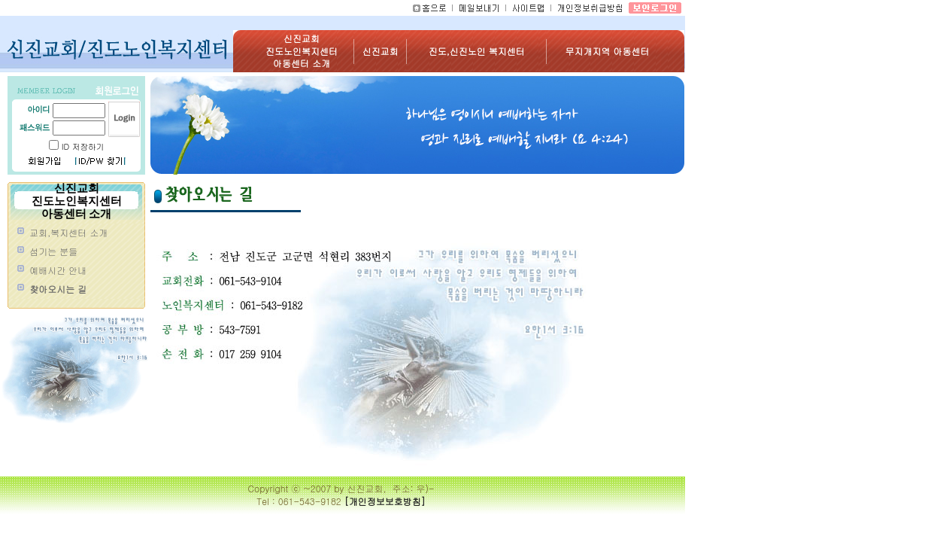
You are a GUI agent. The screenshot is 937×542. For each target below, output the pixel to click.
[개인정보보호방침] (385, 501)
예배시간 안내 (57, 270)
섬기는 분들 (53, 251)
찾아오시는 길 (57, 289)
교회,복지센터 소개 (68, 233)
